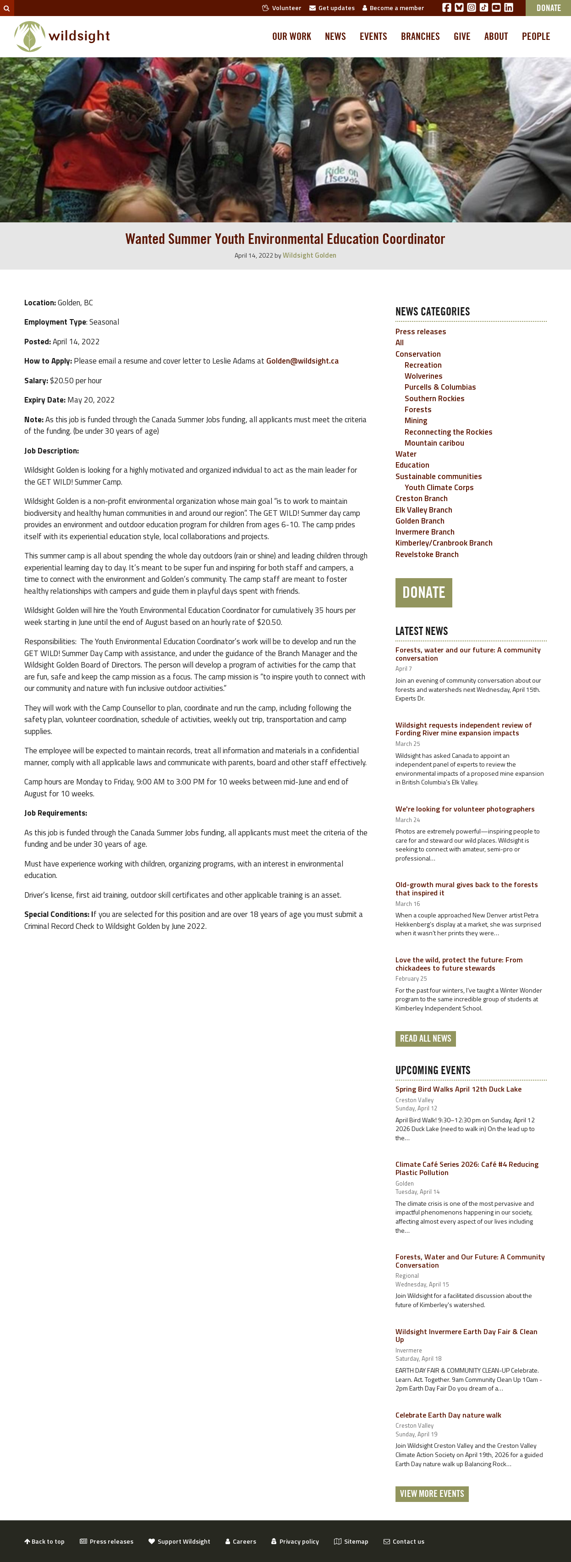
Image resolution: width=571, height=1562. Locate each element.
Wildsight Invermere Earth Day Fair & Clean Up (466, 1335)
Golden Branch (420, 521)
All (399, 342)
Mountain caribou (434, 443)
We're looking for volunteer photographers (465, 808)
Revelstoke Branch (427, 554)
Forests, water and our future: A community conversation (468, 653)
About (496, 37)
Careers (240, 1541)
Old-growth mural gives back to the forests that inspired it (466, 888)
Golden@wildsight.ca (302, 361)
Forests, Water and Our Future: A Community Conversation (470, 1260)
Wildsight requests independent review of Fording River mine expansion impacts (463, 729)
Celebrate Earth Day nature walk (448, 1414)
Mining (416, 420)
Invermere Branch (425, 532)
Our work (291, 37)
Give (462, 37)
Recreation (423, 365)
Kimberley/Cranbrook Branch (444, 543)
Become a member (393, 7)
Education (412, 465)
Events (373, 37)
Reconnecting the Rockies (449, 432)
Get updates (332, 7)
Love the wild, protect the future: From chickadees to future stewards (459, 963)
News (335, 37)
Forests (418, 409)
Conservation (418, 354)
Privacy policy (295, 1541)
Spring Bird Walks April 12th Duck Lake (458, 1088)
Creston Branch (421, 498)
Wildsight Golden (309, 255)
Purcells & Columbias (440, 387)
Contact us (404, 1541)
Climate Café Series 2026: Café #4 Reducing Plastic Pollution (466, 1168)
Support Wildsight (179, 1541)
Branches (420, 37)
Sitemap (351, 1541)
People (536, 37)
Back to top (44, 1541)
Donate (423, 593)
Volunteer (282, 7)
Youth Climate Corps (439, 487)
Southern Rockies (435, 398)
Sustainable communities (438, 476)
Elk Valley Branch (423, 510)
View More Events (432, 1494)
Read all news (425, 1038)
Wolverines (424, 376)
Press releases (420, 331)
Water (406, 454)
